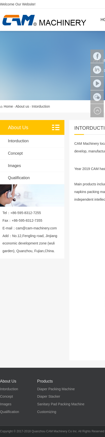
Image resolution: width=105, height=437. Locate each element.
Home (8, 106)
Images (14, 166)
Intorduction (18, 141)
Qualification (19, 178)
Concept (15, 153)
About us (22, 106)
